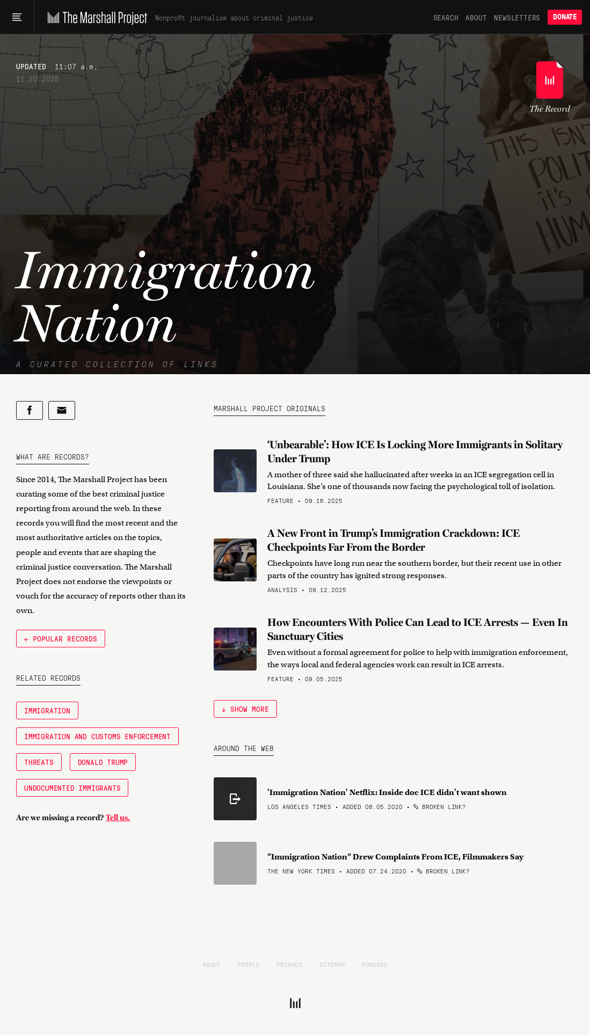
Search (445, 17)
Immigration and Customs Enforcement (97, 736)
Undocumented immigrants (72, 787)
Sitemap (332, 964)
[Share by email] (61, 410)
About (475, 17)
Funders (375, 964)
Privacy (289, 964)
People (249, 964)
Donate (565, 17)
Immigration (47, 710)
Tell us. (118, 817)
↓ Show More (245, 708)
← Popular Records (60, 638)
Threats (39, 762)
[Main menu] (17, 17)
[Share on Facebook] (29, 410)
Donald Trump (103, 762)
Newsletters (517, 17)
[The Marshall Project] (94, 17)
